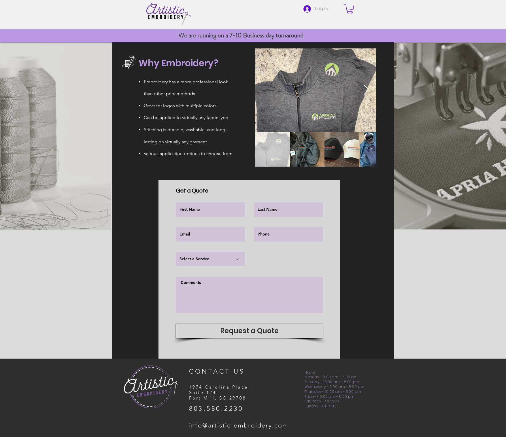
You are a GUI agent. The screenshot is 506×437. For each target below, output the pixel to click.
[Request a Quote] (249, 331)
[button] (350, 9)
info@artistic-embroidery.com (239, 425)
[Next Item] (366, 90)
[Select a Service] (210, 259)
